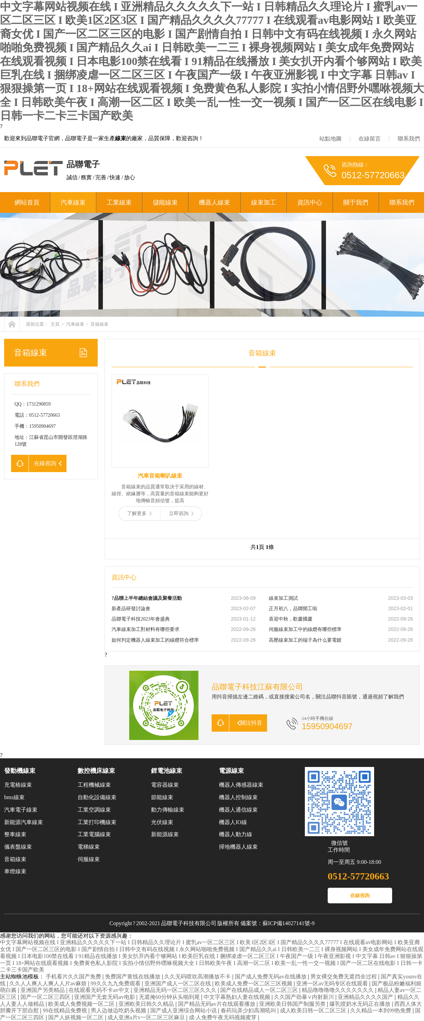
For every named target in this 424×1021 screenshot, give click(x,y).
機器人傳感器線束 (241, 785)
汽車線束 (73, 202)
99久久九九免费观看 (116, 983)
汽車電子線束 (20, 810)
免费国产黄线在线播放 (133, 976)
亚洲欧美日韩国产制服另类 (293, 1004)
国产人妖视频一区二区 (76, 1017)
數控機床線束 (96, 770)
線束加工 (263, 202)
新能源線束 (165, 834)
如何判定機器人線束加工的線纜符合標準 (155, 640)
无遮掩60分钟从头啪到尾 (170, 997)
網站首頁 (27, 202)
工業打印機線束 (97, 822)
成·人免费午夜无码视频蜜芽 (223, 1017)
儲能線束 (165, 202)
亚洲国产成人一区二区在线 (178, 983)
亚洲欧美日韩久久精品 (146, 1004)
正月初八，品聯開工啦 (293, 608)
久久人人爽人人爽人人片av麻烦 (48, 983)
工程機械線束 (94, 785)
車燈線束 (15, 871)
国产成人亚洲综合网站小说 (184, 1010)
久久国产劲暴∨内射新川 (304, 997)
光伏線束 (162, 822)
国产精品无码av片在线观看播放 (217, 1004)
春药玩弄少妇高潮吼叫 (249, 1010)
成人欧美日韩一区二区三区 (314, 1010)
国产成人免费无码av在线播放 (271, 976)
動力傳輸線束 (167, 810)
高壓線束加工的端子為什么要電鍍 (305, 640)
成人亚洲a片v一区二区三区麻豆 (146, 1017)
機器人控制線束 (238, 797)
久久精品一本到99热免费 (381, 1010)
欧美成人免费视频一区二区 (82, 1004)
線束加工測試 (283, 598)
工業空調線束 (94, 810)
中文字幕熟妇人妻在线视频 (238, 997)
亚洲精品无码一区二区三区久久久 (175, 990)
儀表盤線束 (18, 847)
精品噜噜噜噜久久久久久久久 (338, 990)
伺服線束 (89, 859)
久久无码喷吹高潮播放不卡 (198, 976)
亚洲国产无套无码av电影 (105, 997)
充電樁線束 (18, 785)
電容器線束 (165, 785)
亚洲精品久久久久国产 (366, 997)
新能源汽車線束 (23, 822)
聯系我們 (409, 139)
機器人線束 (214, 202)
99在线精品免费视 (65, 1010)
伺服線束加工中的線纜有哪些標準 (305, 629)
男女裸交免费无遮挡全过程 (344, 976)
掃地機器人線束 (238, 847)
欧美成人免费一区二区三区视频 (254, 983)
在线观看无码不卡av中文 (100, 990)
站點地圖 (330, 139)
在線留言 (370, 139)
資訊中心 (309, 202)
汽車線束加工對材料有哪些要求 (145, 629)
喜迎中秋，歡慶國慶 (290, 619)
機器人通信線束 (238, 810)
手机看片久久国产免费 (74, 976)
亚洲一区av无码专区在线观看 (332, 983)
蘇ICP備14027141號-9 (289, 923)
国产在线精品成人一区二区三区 (259, 990)
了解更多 (139, 513)
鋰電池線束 (166, 770)
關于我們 (355, 202)
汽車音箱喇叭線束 (160, 476)
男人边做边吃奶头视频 (119, 1010)
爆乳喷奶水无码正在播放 (360, 1004)
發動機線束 (19, 770)
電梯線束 (89, 847)
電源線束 (231, 770)
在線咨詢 (360, 895)
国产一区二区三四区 (46, 997)
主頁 (55, 324)
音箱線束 (99, 324)
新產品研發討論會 (131, 608)
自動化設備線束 (97, 797)
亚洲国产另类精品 (43, 990)
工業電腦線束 (94, 834)
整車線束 (15, 834)
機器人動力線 (235, 834)
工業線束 (119, 202)
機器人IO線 (233, 822)
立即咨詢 (181, 513)
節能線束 (162, 797)
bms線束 (14, 797)
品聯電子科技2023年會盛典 (141, 619)
